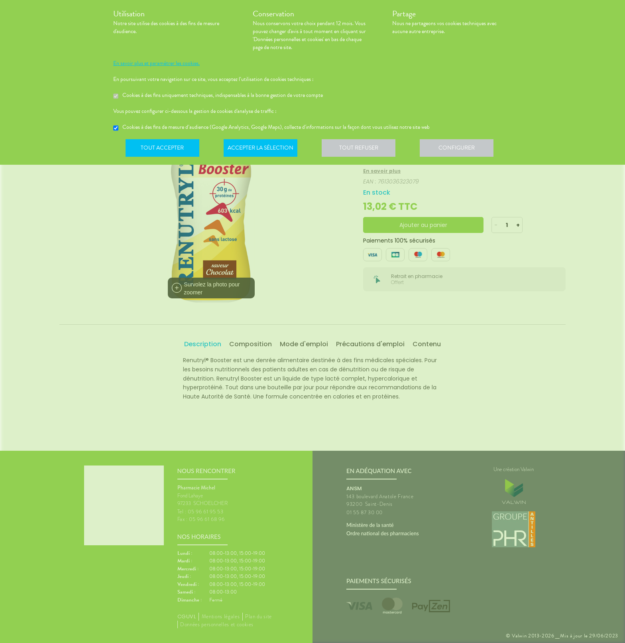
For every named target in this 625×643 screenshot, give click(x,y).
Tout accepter (163, 149)
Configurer (462, 149)
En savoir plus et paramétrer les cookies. (156, 63)
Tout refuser (362, 149)
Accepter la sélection (262, 149)
